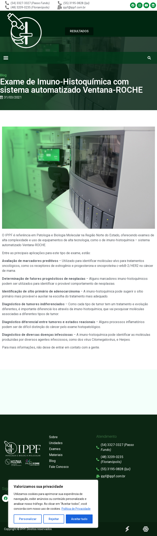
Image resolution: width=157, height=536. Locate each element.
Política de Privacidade (76, 508)
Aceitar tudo (79, 519)
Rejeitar (54, 519)
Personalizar (28, 519)
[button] (6, 58)
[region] (53, 504)
